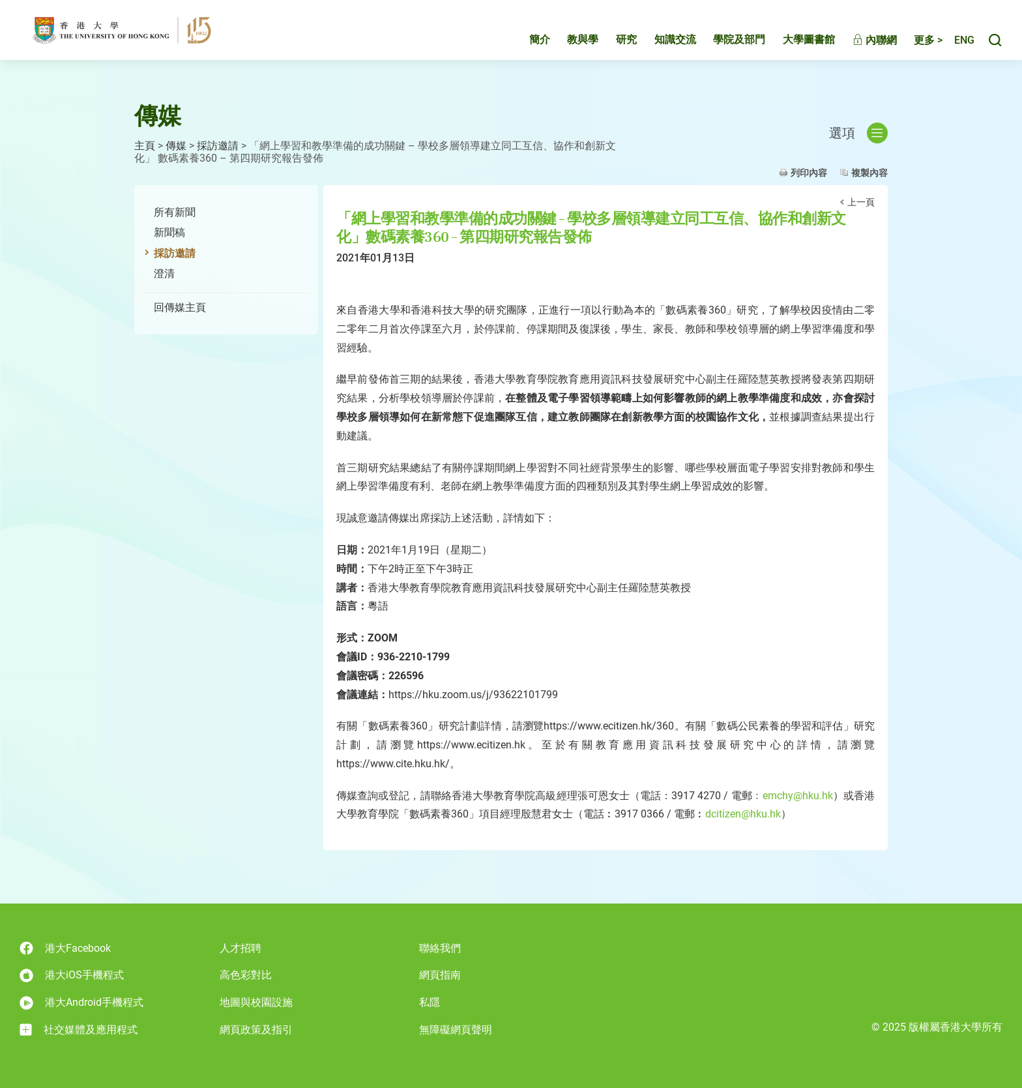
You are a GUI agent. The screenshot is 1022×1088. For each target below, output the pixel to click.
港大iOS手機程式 (72, 975)
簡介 (526, 43)
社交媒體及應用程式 (79, 1030)
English (957, 44)
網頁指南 (440, 975)
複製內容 (869, 173)
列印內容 (809, 173)
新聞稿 (169, 232)
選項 (858, 133)
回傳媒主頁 (180, 307)
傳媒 (176, 146)
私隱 (429, 1002)
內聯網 (861, 44)
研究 (612, 43)
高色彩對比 (246, 975)
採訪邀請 (218, 146)
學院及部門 (725, 43)
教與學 (569, 43)
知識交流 (661, 43)
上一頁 (861, 202)
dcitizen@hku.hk (743, 814)
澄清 (164, 273)
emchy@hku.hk (798, 795)
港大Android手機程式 (81, 1003)
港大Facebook (65, 948)
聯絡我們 (440, 948)
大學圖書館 (795, 43)
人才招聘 (240, 948)
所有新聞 (175, 212)
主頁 (144, 146)
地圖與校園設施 (256, 1002)
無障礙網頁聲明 (455, 1029)
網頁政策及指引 (256, 1029)
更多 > (914, 44)
